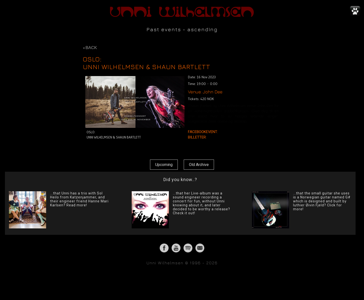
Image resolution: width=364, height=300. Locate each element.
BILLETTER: (198, 137)
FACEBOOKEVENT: (203, 132)
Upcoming (164, 164)
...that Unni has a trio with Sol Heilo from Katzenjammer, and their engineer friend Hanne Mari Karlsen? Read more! (79, 199)
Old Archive (199, 164)
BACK (90, 47)
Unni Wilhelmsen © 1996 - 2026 (182, 263)
